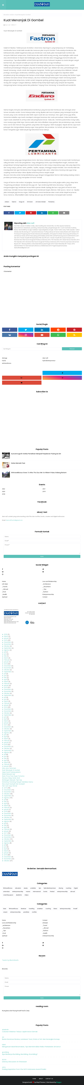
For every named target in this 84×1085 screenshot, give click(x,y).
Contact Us (49, 1078)
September (7, 648)
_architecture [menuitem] (6, 925)
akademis (19, 895)
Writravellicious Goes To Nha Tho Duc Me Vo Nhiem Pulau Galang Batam (39, 472)
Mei (5, 656)
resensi (28, 891)
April (5, 680)
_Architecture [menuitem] (47, 584)
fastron (14, 202)
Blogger (59, 1082)
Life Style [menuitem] (5, 584)
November (7, 644)
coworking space (8, 895)
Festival (52, 891)
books (45, 891)
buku (4, 908)
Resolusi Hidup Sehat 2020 (11, 778)
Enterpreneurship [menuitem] (48, 594)
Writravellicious (7, 888)
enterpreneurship (62, 891)
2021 (44, 489)
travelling (31, 908)
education (18, 888)
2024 (5, 664)
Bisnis (55, 908)
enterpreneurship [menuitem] (48, 936)
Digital (76, 888)
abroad (72, 891)
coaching (68, 888)
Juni (5, 654)
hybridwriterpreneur (49, 360)
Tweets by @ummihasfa (10, 960)
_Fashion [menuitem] (45, 592)
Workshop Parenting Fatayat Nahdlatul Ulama (17, 782)
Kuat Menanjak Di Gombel (11, 770)
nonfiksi (34, 912)
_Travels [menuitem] (4, 586)
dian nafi (7, 25)
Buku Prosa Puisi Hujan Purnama (13, 776)
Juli (5, 652)
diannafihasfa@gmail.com (14, 520)
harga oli (21, 202)
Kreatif (75, 908)
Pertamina (51, 202)
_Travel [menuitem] (45, 925)
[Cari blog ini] (32, 348)
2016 (5, 855)
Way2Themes (40, 1082)
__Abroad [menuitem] (5, 589)
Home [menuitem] (4, 581)
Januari (6, 638)
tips (40, 888)
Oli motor (30, 202)
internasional (37, 891)
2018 (3, 494)
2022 (3, 489)
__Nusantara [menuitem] (47, 586)
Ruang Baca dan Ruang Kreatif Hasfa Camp (15, 1011)
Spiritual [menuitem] (4, 597)
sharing (61, 888)
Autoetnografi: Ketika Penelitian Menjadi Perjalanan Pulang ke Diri (36, 454)
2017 (5, 833)
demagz (4, 358)
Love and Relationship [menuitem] (50, 581)
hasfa (4, 360)
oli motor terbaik (41, 202)
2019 (44, 491)
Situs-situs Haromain (9, 768)
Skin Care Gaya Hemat (9, 786)
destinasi (23, 908)
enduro (12, 15)
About (41, 1078)
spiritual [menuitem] (4, 936)
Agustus (6, 650)
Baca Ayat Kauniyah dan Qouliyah (13, 784)
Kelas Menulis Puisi (18, 463)
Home (34, 1078)
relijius (26, 895)
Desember (7, 642)
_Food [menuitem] (4, 592)
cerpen (5, 912)
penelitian (26, 912)
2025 (5, 640)
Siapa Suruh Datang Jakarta (11, 772)
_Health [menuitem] (4, 594)
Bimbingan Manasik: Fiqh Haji (12, 780)
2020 (3, 491)
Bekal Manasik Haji (8, 774)
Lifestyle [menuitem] (45, 923)
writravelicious (6, 363)
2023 (5, 687)
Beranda (6, 15)
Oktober (6, 646)
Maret (6, 636)
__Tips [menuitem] (44, 589)
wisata (26, 888)
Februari (6, 660)
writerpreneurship (17, 891)
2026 (5, 634)
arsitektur (33, 888)
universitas (6, 891)
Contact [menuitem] (45, 597)
